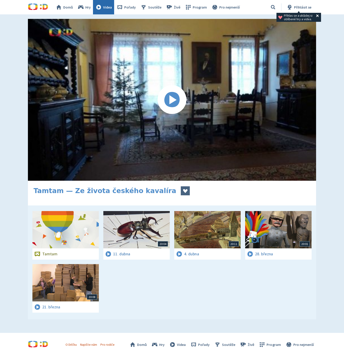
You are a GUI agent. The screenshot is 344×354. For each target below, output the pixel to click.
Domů (64, 7)
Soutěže (150, 7)
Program (196, 7)
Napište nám (88, 345)
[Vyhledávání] (273, 7)
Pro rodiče (107, 345)
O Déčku (71, 345)
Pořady (126, 7)
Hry (84, 7)
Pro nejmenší (225, 7)
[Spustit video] (172, 100)
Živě (173, 7)
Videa (103, 7)
